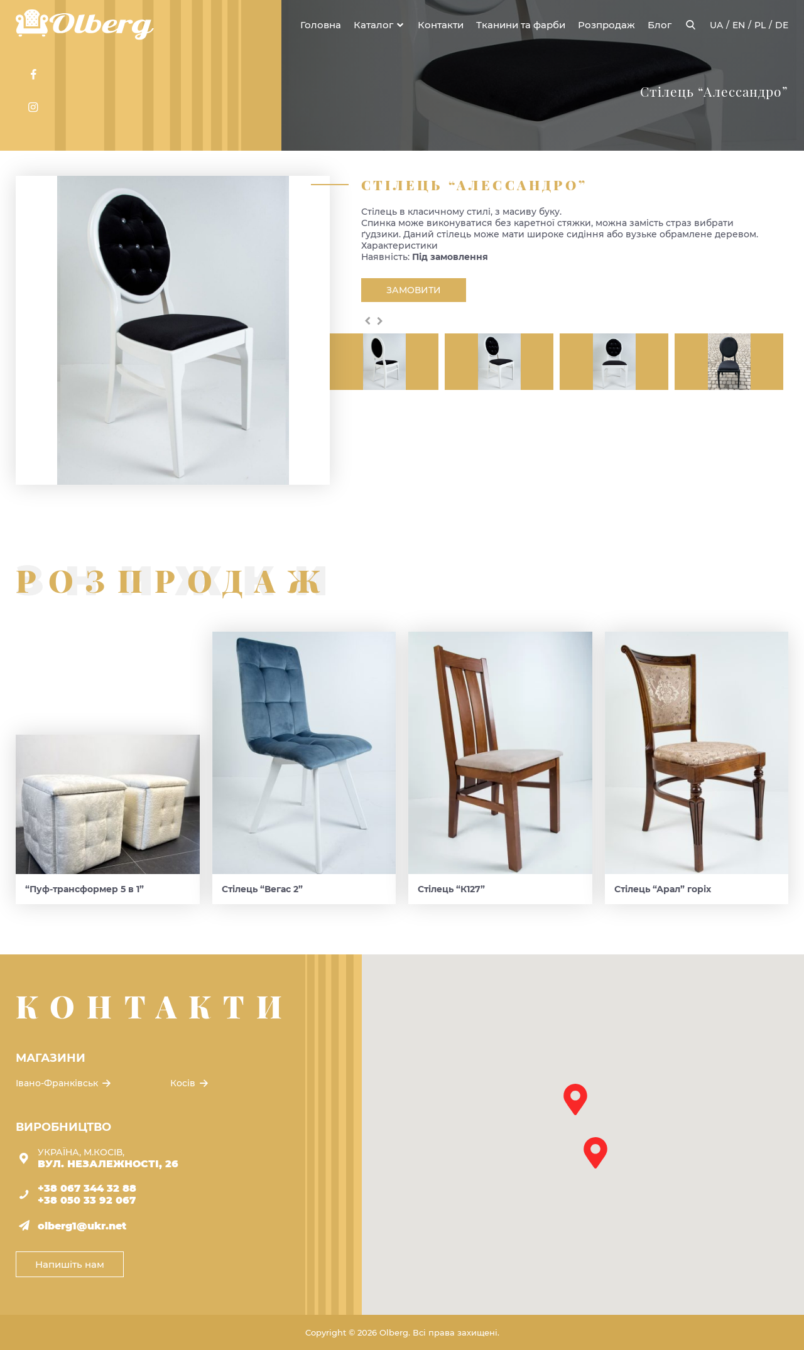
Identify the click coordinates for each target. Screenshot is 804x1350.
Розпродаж (606, 25)
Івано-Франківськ (64, 1083)
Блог (659, 25)
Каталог (373, 25)
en (738, 25)
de (781, 25)
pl (760, 25)
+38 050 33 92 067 (87, 1200)
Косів (190, 1083)
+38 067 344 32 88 (87, 1188)
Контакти (441, 25)
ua (716, 25)
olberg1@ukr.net (82, 1226)
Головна (320, 25)
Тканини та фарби (520, 25)
